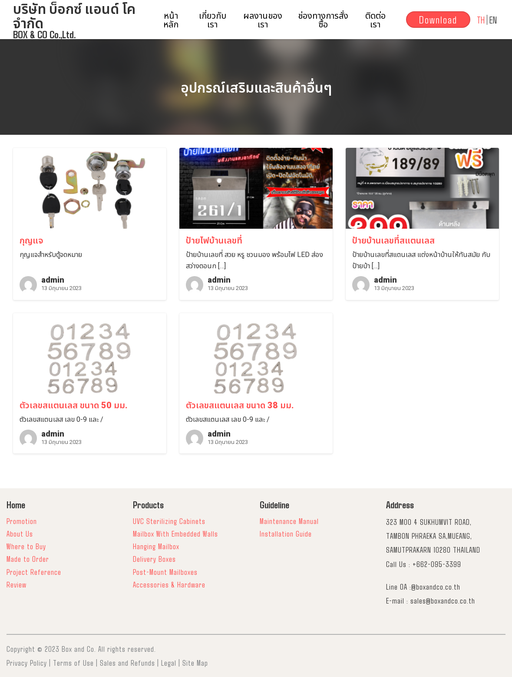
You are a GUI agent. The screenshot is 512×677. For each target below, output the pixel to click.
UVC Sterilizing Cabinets (169, 521)
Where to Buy (26, 546)
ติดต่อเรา (375, 19)
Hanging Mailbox (156, 546)
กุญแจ (31, 240)
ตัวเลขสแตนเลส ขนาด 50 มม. (74, 405)
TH (481, 19)
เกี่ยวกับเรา (212, 19)
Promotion (22, 521)
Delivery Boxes (154, 559)
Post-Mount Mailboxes (165, 572)
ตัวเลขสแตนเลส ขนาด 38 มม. (240, 405)
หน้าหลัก (170, 19)
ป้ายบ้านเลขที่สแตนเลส (393, 240)
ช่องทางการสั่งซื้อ (323, 19)
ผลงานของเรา (262, 19)
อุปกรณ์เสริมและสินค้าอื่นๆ (256, 88)
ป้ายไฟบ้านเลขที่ (214, 240)
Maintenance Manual (289, 521)
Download (438, 19)
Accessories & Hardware (169, 584)
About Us (20, 533)
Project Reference (34, 572)
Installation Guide (286, 533)
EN (493, 19)
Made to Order (28, 559)
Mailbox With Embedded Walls (175, 533)
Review (16, 584)
